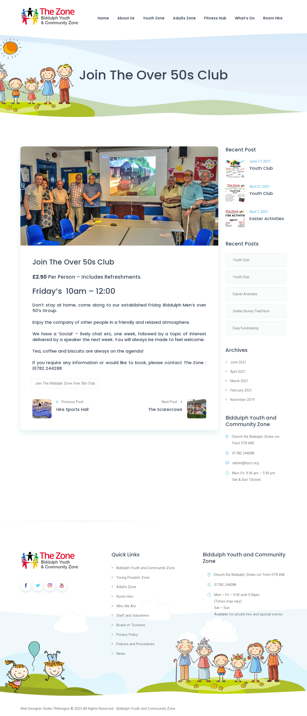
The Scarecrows (165, 411)
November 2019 (242, 400)
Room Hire (273, 18)
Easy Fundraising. (246, 328)
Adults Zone (184, 18)
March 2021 (239, 381)
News (120, 652)
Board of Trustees (130, 624)
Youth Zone (154, 18)
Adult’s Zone (126, 587)
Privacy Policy (127, 634)
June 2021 (238, 362)
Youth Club (261, 168)
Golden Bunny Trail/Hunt (251, 311)
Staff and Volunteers (132, 615)
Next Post (172, 403)
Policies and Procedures (135, 643)
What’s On (245, 18)
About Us (126, 18)
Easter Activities (266, 219)
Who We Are (126, 606)
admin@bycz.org (242, 463)
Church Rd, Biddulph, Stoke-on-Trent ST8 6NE (253, 439)
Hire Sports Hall (72, 411)
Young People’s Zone (133, 578)
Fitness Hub (215, 18)
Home (103, 18)
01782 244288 (239, 453)
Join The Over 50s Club (76, 263)
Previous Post (69, 403)
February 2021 (241, 390)
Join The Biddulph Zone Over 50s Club (65, 384)
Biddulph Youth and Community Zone (145, 568)
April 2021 (238, 371)
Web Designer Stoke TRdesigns (45, 707)
